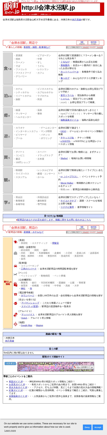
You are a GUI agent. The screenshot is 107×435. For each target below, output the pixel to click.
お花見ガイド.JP (17, 384)
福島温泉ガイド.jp (69, 120)
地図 (82, 42)
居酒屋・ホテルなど (34, 232)
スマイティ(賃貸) (29, 306)
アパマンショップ (30, 303)
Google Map (26, 325)
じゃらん (65, 99)
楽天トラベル (67, 95)
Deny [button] (87, 427)
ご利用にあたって (45, 14)
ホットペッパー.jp (69, 72)
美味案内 (65, 65)
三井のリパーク (29, 269)
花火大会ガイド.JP (18, 387)
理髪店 (55, 243)
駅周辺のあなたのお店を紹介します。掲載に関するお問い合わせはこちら (54, 220)
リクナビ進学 (67, 207)
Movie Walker (67, 183)
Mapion (39, 325)
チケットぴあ (67, 137)
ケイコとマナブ (68, 201)
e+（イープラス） (69, 176)
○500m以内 (85, 47)
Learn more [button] (10, 430)
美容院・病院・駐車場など (37, 47)
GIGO (63, 131)
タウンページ (27, 295)
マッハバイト (28, 314)
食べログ (65, 78)
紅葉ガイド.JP (16, 390)
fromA (24, 318)
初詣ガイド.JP (16, 381)
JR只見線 (76, 19)
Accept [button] (97, 427)
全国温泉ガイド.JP (18, 396)
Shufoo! (64, 158)
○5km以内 (99, 47)
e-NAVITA (65, 141)
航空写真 (93, 42)
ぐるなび (65, 62)
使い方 (24, 14)
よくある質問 (33, 14)
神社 (23, 288)
